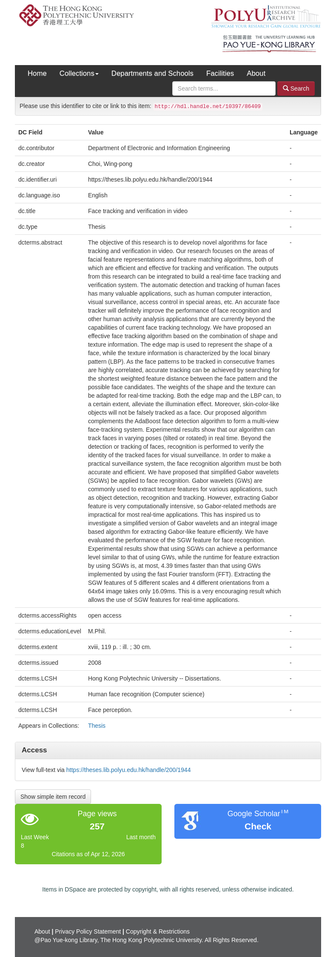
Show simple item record (52, 796)
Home (37, 73)
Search (296, 88)
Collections (79, 73)
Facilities (220, 73)
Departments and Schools (152, 73)
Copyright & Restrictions (158, 931)
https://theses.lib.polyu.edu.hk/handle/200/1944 (128, 769)
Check (258, 826)
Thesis (96, 725)
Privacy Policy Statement (88, 931)
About (256, 73)
